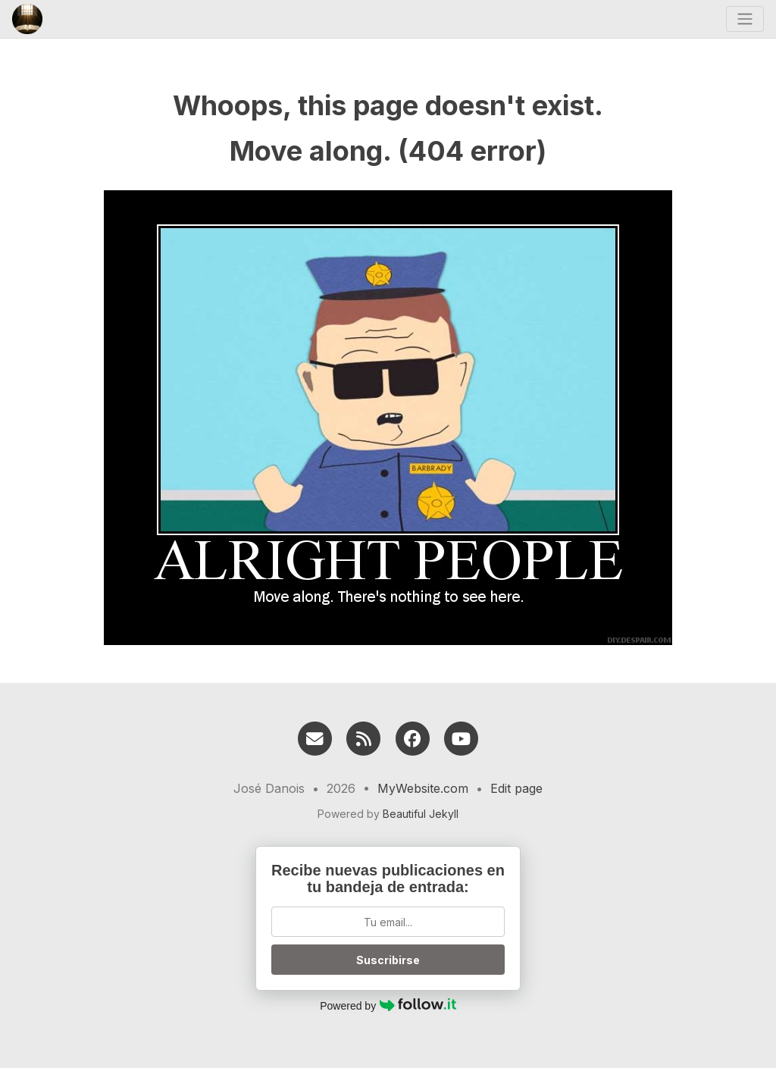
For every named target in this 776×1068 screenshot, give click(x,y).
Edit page (516, 788)
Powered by (388, 1005)
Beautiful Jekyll (420, 813)
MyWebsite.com (422, 788)
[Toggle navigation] (745, 19)
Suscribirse (388, 960)
